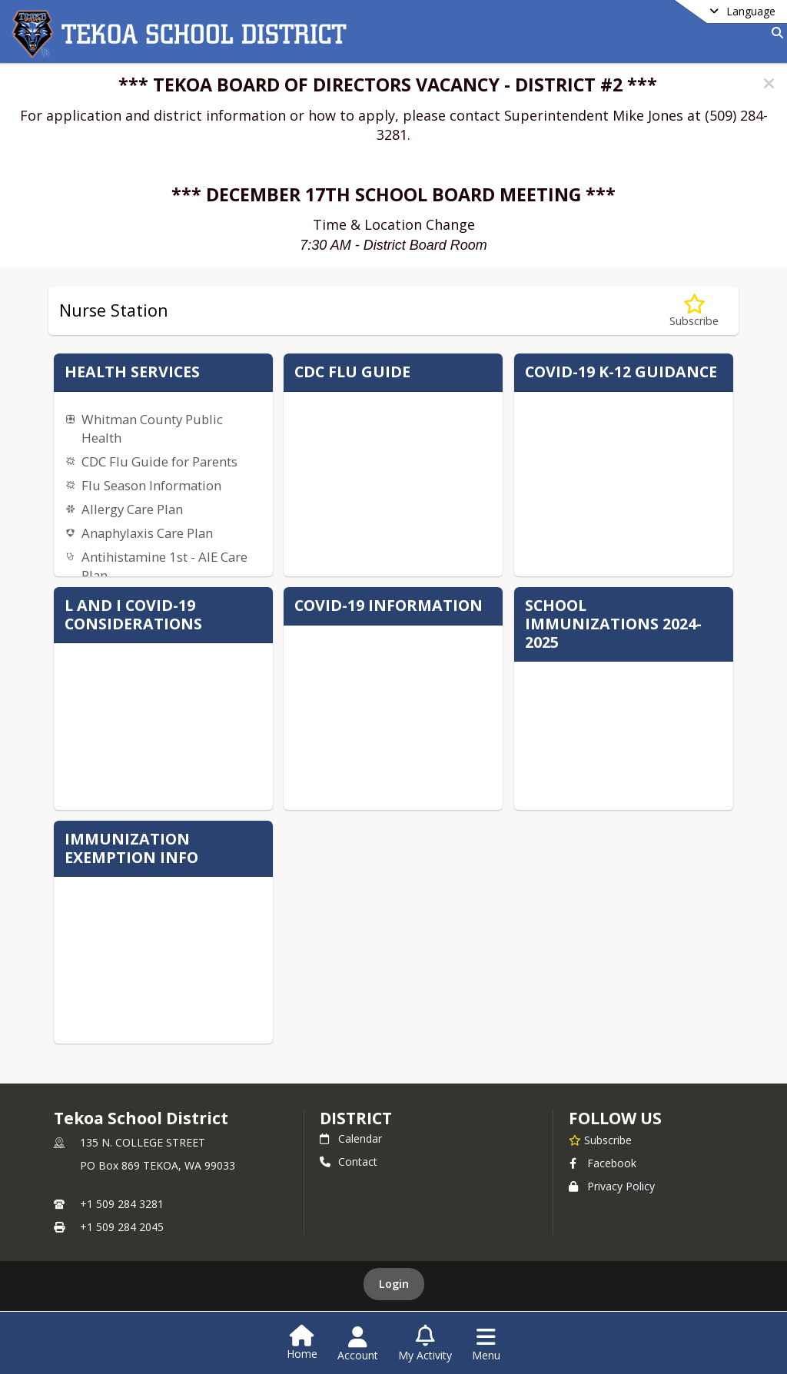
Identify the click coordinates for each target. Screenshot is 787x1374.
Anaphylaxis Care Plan (147, 533)
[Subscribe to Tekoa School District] (600, 1139)
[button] (769, 83)
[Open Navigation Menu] (486, 1344)
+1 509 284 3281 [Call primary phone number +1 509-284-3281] (122, 1203)
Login (394, 1283)
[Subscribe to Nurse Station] (694, 311)
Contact (348, 1161)
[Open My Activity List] (425, 1344)
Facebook (602, 1163)
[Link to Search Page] (774, 32)
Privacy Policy (612, 1186)
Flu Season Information (151, 485)
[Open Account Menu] (357, 1344)
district (356, 1118)
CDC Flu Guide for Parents (159, 461)
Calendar (351, 1138)
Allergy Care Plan (132, 509)
